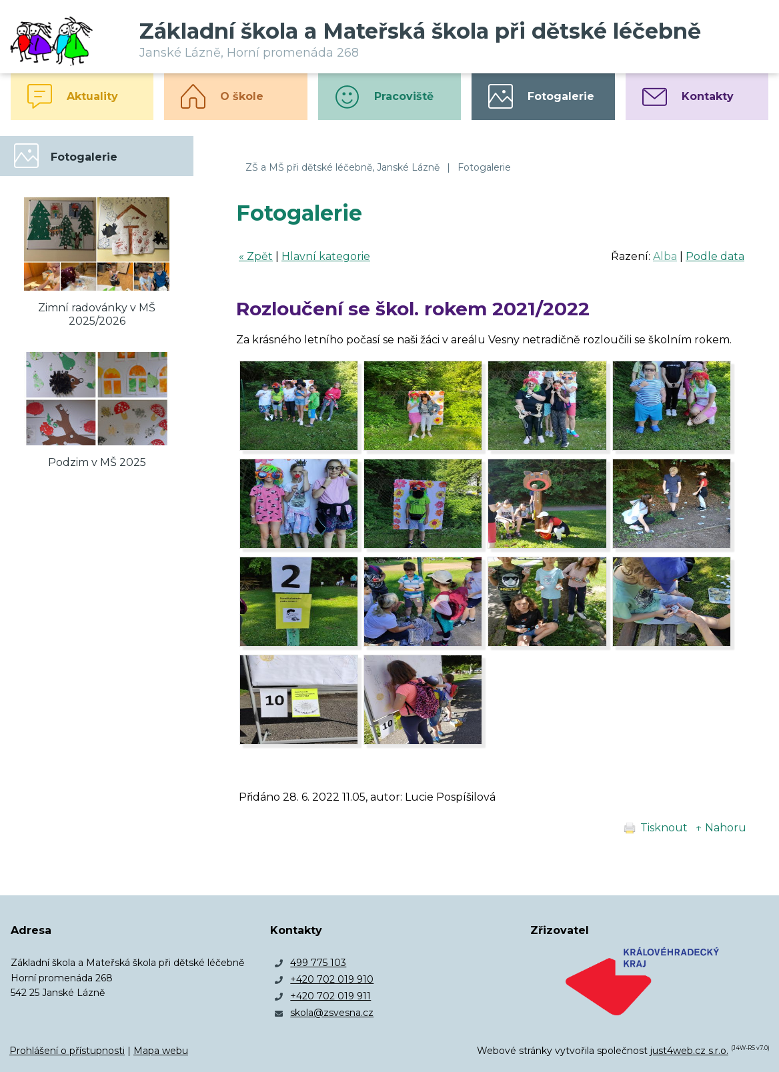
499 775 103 (318, 963)
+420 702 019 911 (330, 996)
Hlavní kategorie (325, 256)
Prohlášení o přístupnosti (67, 1051)
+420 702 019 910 (331, 979)
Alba (665, 256)
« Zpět (256, 256)
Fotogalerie (484, 167)
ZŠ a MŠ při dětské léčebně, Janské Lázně (342, 167)
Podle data (715, 256)
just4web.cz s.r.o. (689, 1051)
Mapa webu (160, 1051)
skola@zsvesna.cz (331, 1013)
